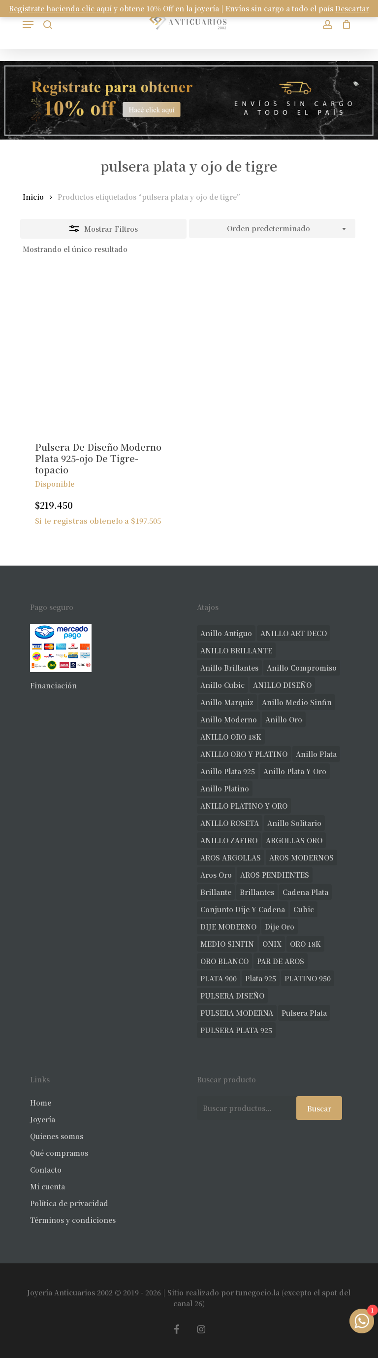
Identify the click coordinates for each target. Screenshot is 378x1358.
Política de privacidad (69, 1203)
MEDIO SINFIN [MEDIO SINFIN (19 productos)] (227, 944)
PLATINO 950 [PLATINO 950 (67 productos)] (307, 978)
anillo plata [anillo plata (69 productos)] (316, 754)
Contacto (46, 1170)
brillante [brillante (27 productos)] (215, 892)
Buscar (319, 1108)
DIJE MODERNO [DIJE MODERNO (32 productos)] (228, 926)
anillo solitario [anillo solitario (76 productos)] (294, 823)
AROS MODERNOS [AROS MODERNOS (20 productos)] (301, 857)
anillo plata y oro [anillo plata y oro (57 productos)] (294, 771)
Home (40, 1103)
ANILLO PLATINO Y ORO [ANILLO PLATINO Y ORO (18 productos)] (243, 806)
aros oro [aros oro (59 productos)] (216, 875)
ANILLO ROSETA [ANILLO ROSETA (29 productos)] (229, 823)
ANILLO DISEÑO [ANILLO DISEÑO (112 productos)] (282, 685)
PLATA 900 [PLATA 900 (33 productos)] (218, 978)
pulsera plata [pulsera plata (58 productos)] (304, 1013)
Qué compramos (59, 1153)
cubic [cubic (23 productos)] (303, 909)
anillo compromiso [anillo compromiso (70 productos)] (302, 668)
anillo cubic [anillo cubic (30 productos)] (222, 685)
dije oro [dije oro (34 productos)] (279, 926)
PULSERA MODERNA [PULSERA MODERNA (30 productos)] (236, 1013)
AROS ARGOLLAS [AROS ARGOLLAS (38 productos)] (230, 857)
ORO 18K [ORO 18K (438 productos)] (305, 944)
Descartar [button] (352, 8)
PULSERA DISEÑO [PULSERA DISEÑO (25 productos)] (232, 996)
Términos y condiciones (73, 1220)
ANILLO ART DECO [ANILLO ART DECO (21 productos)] (293, 633)
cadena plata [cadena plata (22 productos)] (305, 892)
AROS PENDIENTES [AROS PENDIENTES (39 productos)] (274, 875)
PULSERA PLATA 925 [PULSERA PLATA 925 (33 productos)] (236, 1030)
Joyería (42, 1119)
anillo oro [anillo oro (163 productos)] (283, 719)
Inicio (33, 197)
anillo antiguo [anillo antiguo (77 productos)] (226, 633)
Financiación (53, 685)
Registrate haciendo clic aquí (60, 8)
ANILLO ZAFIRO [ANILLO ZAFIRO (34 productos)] (228, 840)
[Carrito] (344, 24)
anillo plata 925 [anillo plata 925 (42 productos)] (227, 771)
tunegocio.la (258, 1292)
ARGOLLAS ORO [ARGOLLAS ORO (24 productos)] (294, 840)
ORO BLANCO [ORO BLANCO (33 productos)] (224, 961)
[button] (28, 25)
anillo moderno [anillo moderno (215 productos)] (228, 719)
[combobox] (272, 229)
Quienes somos (56, 1136)
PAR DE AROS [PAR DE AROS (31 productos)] (280, 961)
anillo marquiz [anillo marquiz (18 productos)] (226, 702)
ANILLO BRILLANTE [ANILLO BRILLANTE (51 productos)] (236, 650)
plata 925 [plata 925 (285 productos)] (260, 978)
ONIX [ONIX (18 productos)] (272, 944)
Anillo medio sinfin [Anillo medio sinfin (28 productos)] (297, 702)
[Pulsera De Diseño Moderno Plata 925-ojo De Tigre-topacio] (102, 349)
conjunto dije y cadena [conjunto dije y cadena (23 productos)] (242, 909)
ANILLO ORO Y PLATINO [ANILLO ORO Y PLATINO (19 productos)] (243, 754)
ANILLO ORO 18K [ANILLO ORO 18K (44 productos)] (230, 737)
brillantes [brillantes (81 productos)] (257, 892)
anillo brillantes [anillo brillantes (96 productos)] (229, 668)
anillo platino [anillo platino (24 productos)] (224, 788)
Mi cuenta (47, 1186)
